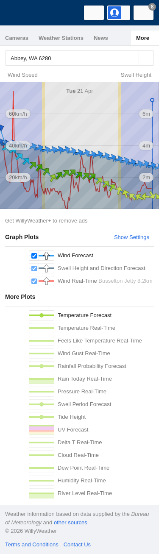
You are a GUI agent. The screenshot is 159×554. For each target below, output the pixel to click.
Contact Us (77, 544)
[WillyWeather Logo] (19, 13)
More (142, 38)
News (101, 38)
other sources (70, 522)
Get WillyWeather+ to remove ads (46, 220)
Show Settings (131, 237)
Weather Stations (61, 38)
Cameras (16, 38)
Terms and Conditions (32, 544)
